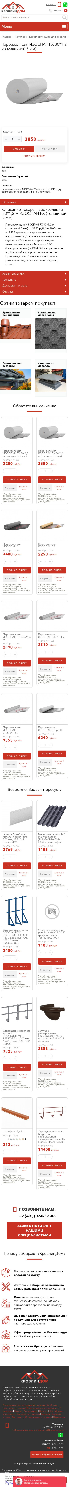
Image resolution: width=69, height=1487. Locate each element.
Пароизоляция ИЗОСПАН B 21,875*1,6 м (12, 730)
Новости (43, 1411)
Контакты (51, 5)
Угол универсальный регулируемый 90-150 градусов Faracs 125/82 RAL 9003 (51, 933)
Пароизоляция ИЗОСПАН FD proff (50, 729)
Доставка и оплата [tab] (34, 285)
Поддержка (59, 1417)
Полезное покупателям (28, 1414)
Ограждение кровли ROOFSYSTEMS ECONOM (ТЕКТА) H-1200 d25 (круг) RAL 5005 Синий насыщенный (16, 936)
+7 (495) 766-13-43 (60, 4)
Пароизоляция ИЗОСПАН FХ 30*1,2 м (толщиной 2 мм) (51, 453)
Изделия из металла (46, 364)
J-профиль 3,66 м (14, 1131)
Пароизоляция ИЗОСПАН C (12, 545)
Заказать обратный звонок (47, 1454)
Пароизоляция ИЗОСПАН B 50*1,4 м (51, 635)
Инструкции (9, 1414)
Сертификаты (56, 1411)
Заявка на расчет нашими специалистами (34, 1230)
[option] (11, 1139)
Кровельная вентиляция (11, 313)
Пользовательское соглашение (42, 1408)
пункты (22, 176)
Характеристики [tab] (34, 273)
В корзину (10, 488)
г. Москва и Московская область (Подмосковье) (37, 1429)
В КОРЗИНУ (19, 149)
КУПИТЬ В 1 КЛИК (49, 149)
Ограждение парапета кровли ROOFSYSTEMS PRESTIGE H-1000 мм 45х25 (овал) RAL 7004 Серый (16, 1037)
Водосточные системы (12, 364)
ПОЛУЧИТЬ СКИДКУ (34, 156)
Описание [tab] (34, 202)
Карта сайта (18, 1417)
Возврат (18, 1411)
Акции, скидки (31, 1411)
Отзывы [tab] (34, 291)
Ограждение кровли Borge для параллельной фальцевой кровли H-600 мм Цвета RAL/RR (51, 1136)
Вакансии (45, 1414)
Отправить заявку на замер (38, 1417)
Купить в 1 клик (23, 488)
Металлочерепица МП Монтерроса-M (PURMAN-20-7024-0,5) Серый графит (51, 838)
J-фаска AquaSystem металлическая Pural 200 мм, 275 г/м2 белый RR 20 (15, 838)
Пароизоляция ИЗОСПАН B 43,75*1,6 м (17, 637)
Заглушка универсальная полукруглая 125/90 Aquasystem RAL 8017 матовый (51, 1036)
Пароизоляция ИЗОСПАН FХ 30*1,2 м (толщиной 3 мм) (15, 453)
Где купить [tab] (34, 279)
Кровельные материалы (46, 313)
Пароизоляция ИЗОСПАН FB (47, 545)
